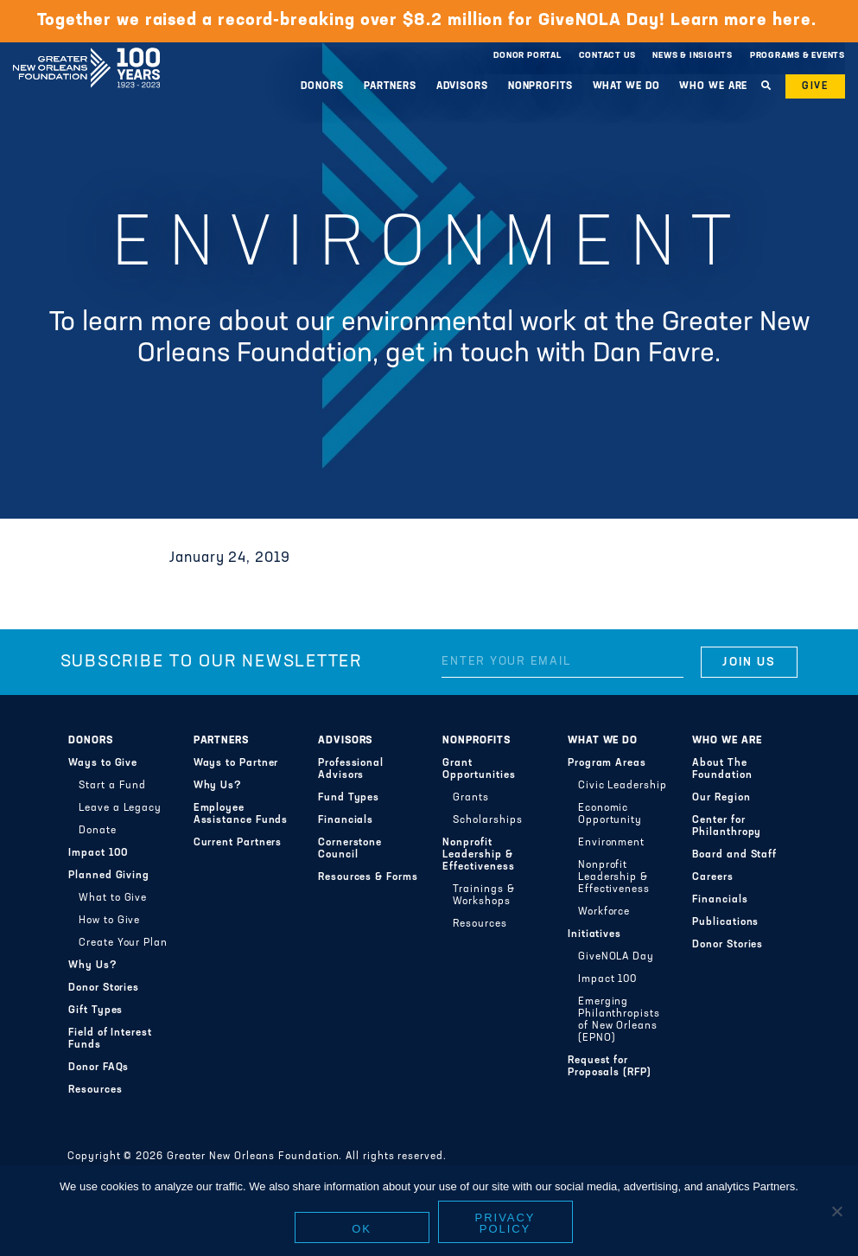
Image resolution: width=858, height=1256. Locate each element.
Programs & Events (797, 56)
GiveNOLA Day (616, 957)
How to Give (109, 920)
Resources (95, 1090)
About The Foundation (722, 769)
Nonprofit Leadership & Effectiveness (478, 855)
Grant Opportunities (478, 769)
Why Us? (92, 965)
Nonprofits (540, 86)
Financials (345, 820)
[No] (836, 1211)
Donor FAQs (98, 1067)
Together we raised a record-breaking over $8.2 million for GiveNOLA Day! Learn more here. (429, 20)
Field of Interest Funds (110, 1039)
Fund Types (348, 798)
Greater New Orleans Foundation (86, 51)
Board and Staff (734, 855)
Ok (362, 1228)
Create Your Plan (123, 943)
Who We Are (713, 86)
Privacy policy (505, 1223)
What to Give (113, 898)
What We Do (626, 86)
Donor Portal (527, 56)
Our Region (721, 798)
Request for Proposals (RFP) (609, 1066)
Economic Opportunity (610, 814)
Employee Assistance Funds (241, 814)
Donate (98, 831)
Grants (471, 798)
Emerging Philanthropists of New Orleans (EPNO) (619, 1020)
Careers (712, 877)
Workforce (604, 912)
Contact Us (607, 56)
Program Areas (607, 763)
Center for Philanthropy (726, 826)
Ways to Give (102, 763)
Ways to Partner (236, 763)
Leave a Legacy (120, 808)
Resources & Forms (368, 877)
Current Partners (238, 843)
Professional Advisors (351, 769)
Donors (322, 86)
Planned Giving (108, 875)
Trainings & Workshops (483, 895)
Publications (725, 922)
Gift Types (95, 1010)
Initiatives (594, 934)
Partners (390, 86)
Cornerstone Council (350, 849)
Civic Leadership (622, 786)
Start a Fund (112, 786)
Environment (611, 843)
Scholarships (487, 820)
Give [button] (815, 86)
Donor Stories (103, 988)
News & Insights (692, 56)
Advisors (462, 86)
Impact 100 (98, 853)
